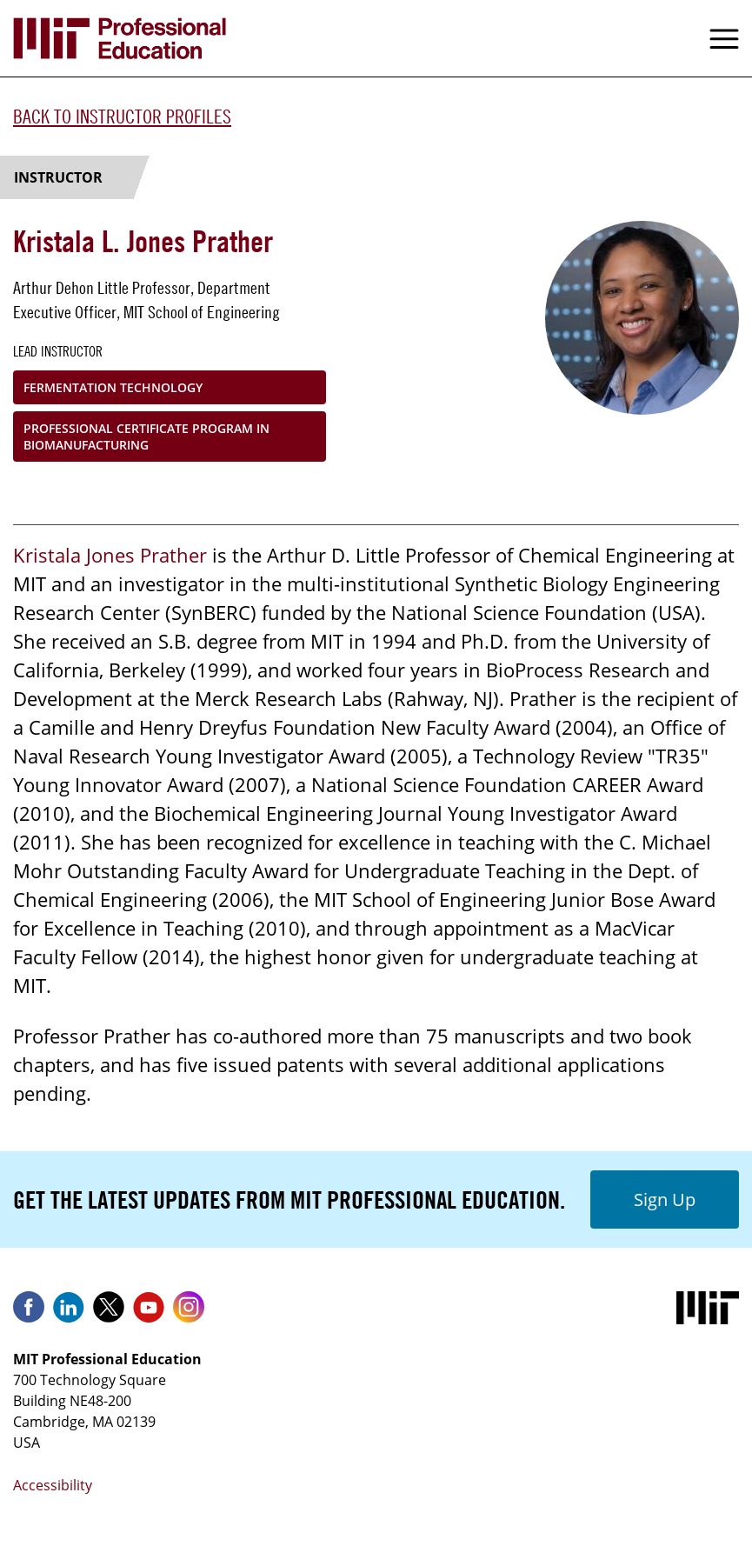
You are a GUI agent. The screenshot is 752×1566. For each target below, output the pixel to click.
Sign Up (664, 1199)
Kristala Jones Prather (110, 555)
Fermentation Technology (113, 387)
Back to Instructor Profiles (122, 116)
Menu (724, 38)
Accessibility (52, 1485)
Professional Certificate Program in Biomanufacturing (146, 436)
